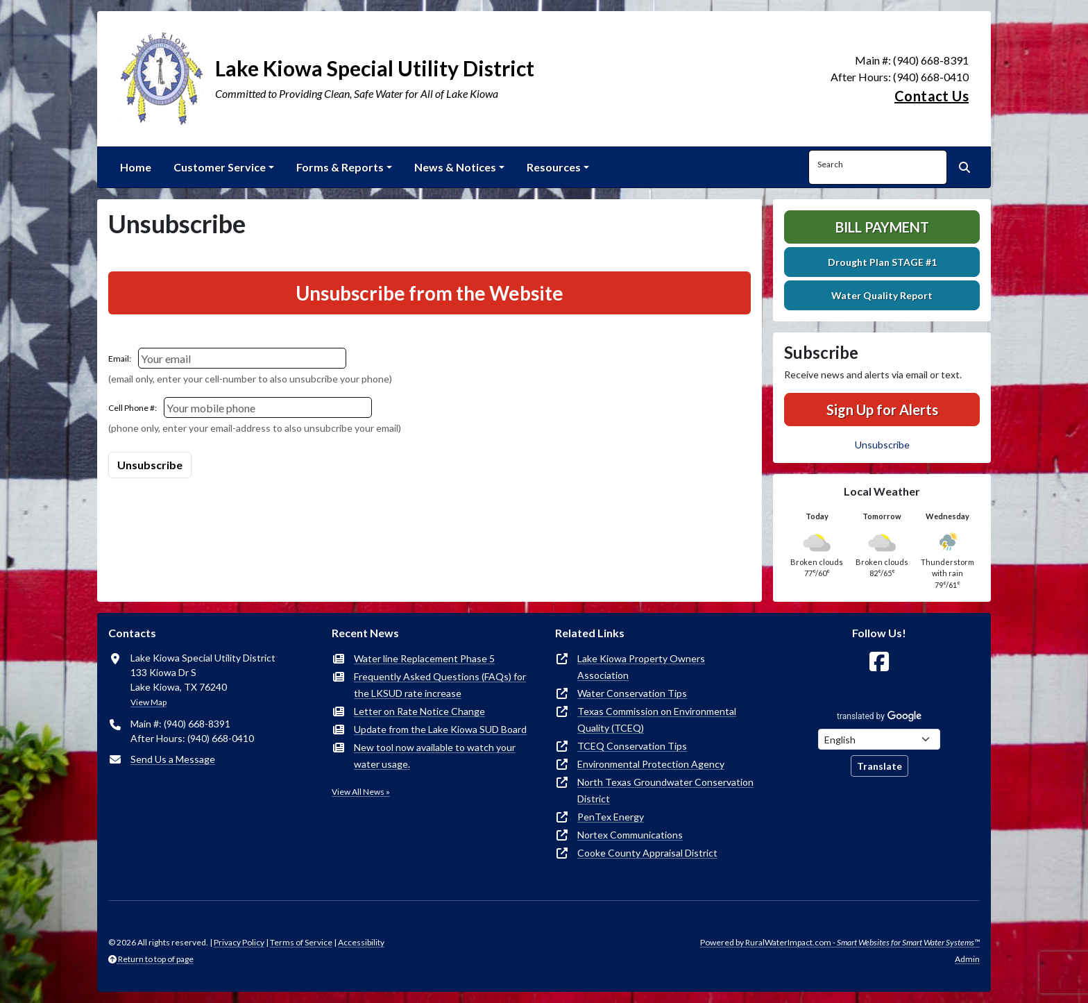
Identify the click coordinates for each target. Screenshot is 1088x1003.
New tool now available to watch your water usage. (435, 755)
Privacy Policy (239, 942)
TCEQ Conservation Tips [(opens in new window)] (632, 746)
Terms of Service (301, 942)
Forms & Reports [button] (340, 167)
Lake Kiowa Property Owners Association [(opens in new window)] (641, 666)
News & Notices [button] (455, 167)
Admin (967, 959)
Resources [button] (554, 167)
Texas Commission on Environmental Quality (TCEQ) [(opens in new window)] (656, 719)
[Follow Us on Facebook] (879, 661)
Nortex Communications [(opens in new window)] (630, 835)
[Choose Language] (879, 739)
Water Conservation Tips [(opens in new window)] (632, 693)
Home (135, 167)
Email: (119, 358)
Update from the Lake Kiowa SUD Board (440, 729)
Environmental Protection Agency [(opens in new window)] (650, 764)
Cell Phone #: (132, 408)
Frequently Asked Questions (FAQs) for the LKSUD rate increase (440, 685)
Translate (879, 766)
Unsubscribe (882, 444)
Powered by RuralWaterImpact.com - (840, 942)
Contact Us (931, 95)
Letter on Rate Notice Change (419, 711)
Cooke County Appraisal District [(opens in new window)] (647, 853)
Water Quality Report (882, 295)
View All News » (361, 791)
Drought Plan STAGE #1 (882, 262)
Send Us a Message (172, 759)
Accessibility (361, 942)
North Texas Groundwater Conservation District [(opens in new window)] (665, 790)
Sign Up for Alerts (882, 409)
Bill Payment (882, 227)
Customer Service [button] (219, 167)
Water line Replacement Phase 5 (424, 658)
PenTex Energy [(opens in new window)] (610, 817)
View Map (148, 702)
